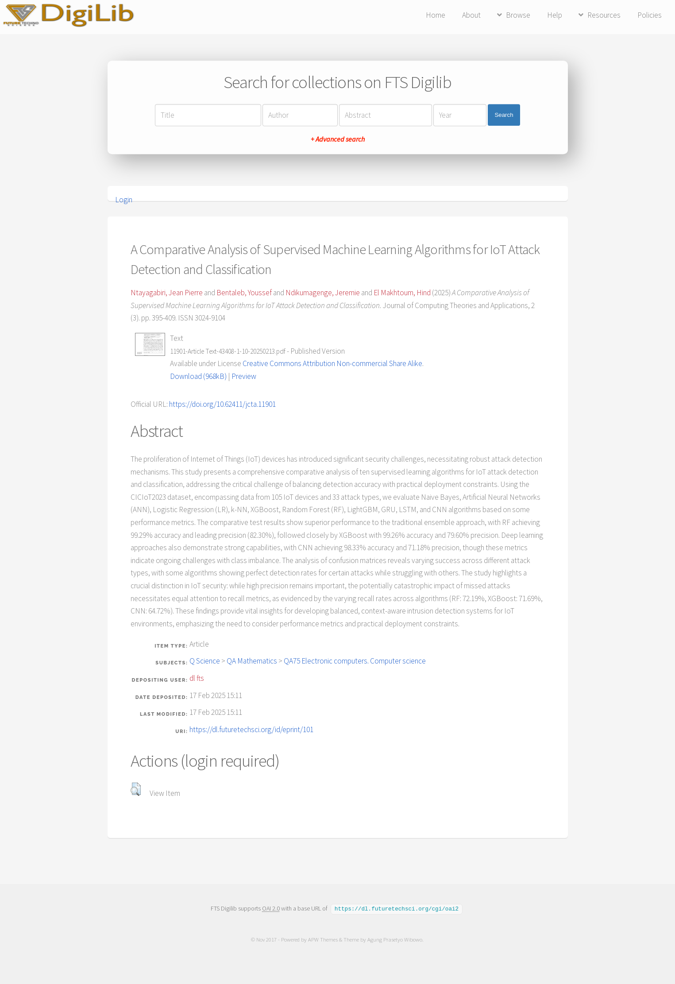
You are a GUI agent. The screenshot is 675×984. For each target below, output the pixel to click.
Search (503, 115)
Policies (649, 15)
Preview (243, 376)
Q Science (204, 661)
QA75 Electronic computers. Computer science (355, 661)
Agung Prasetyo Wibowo (395, 939)
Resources (604, 15)
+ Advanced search (338, 139)
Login (123, 200)
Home (435, 15)
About (471, 15)
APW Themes (323, 939)
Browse (518, 15)
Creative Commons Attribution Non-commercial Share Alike (332, 363)
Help (554, 15)
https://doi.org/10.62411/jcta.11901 (222, 404)
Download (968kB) (198, 376)
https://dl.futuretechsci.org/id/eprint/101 (251, 729)
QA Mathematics (252, 661)
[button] (136, 789)
